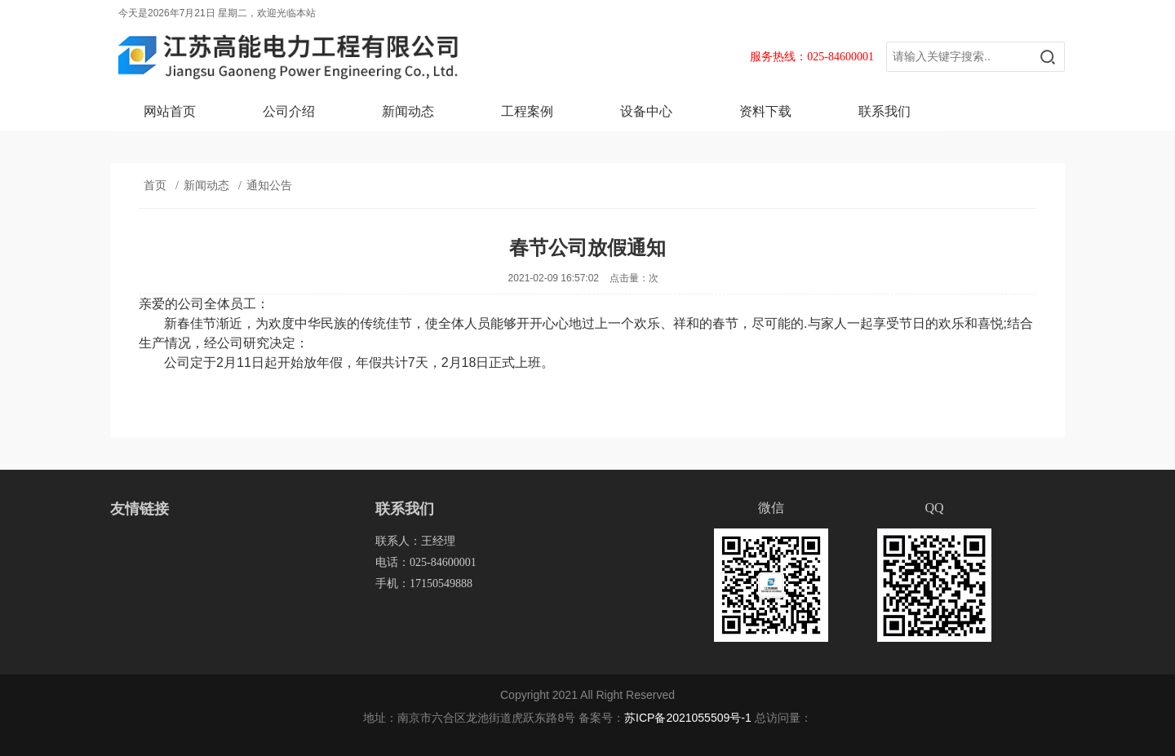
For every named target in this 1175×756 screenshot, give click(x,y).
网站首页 (170, 111)
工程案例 (527, 111)
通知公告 (269, 185)
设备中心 (646, 111)
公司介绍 (289, 111)
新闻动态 (408, 111)
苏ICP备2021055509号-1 (688, 717)
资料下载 (765, 111)
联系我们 (884, 111)
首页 (155, 185)
